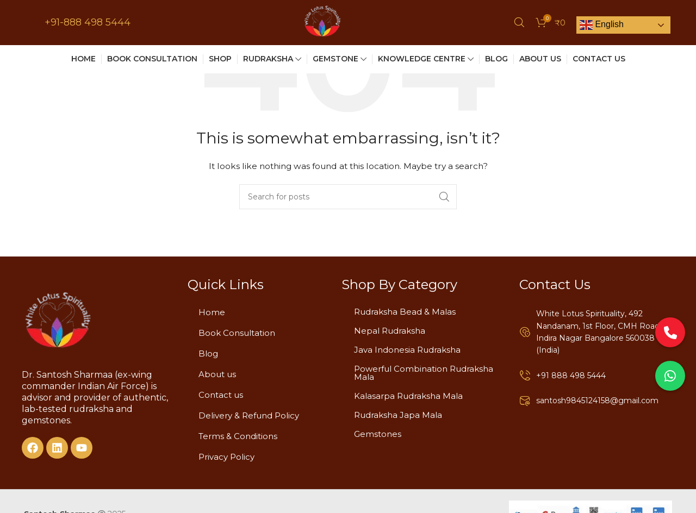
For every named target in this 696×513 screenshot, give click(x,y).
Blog (208, 353)
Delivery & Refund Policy (248, 415)
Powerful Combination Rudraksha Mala (423, 373)
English (602, 27)
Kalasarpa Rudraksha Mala (408, 396)
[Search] (519, 24)
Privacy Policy (226, 457)
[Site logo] (322, 24)
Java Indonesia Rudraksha (407, 350)
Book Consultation (236, 333)
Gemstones (377, 434)
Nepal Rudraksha (389, 331)
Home (211, 312)
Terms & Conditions (237, 436)
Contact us (220, 395)
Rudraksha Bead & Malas (405, 311)
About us (217, 374)
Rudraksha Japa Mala (398, 415)
